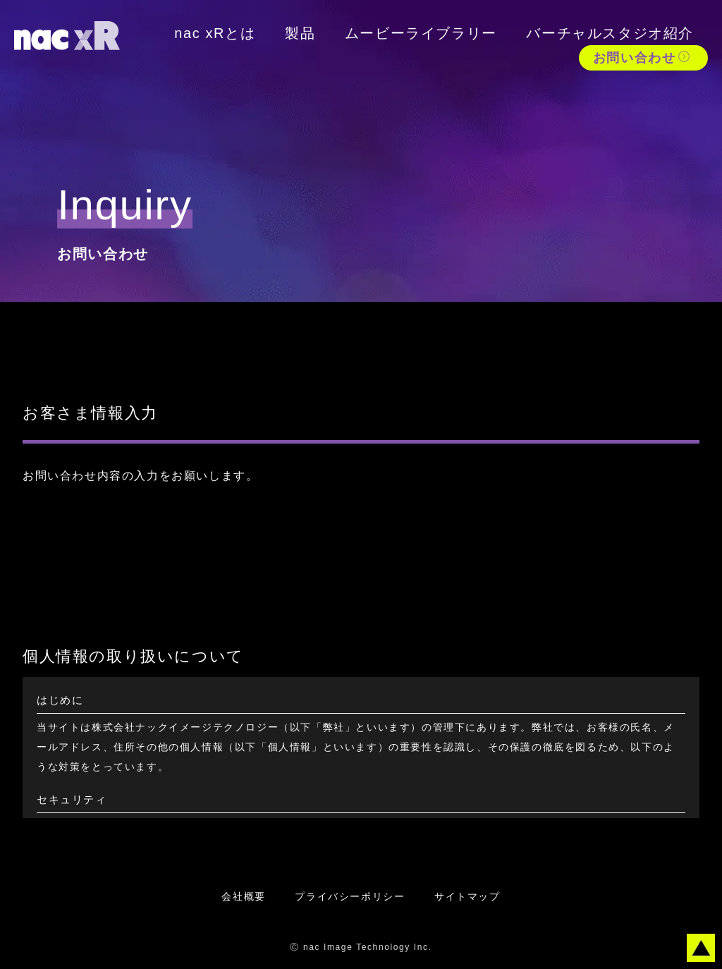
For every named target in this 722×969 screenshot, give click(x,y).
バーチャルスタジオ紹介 (610, 33)
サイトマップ (467, 896)
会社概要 (243, 896)
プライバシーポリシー (350, 896)
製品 (300, 33)
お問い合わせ (642, 57)
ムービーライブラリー (421, 33)
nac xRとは (214, 33)
